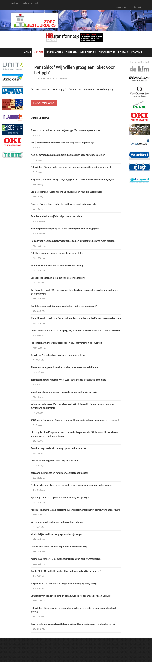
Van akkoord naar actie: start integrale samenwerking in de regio (64, 391)
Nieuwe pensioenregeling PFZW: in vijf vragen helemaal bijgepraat (65, 228)
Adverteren (121, 7)
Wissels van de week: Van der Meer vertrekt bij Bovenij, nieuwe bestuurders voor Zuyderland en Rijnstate (73, 406)
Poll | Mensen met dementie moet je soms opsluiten (57, 253)
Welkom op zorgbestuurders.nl (24, 3)
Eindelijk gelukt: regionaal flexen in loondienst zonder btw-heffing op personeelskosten (76, 318)
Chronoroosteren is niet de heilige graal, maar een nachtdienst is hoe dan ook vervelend (76, 330)
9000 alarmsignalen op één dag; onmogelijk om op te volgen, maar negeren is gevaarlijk (76, 420)
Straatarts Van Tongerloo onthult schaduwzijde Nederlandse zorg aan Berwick (71, 595)
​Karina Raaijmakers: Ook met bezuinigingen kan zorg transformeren (66, 558)
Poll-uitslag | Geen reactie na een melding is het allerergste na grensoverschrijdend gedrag (73, 610)
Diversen (71, 52)
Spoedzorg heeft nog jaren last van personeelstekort (58, 277)
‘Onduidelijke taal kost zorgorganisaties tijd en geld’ (57, 534)
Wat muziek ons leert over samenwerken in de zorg (57, 265)
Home (27, 52)
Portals (123, 52)
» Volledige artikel (44, 103)
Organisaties (107, 52)
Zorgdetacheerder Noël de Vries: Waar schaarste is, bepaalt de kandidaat (68, 379)
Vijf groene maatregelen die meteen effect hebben (57, 522)
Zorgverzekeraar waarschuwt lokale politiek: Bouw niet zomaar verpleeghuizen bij (73, 623)
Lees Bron (63, 78)
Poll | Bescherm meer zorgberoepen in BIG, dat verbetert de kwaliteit (66, 342)
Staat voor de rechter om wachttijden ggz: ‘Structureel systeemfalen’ (66, 130)
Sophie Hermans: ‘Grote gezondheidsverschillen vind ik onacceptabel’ (66, 191)
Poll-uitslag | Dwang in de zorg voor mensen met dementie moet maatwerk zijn (71, 167)
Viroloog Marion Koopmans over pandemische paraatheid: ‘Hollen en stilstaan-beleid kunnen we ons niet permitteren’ (75, 434)
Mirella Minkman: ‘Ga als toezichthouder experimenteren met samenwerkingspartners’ (75, 509)
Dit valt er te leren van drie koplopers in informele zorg (59, 546)
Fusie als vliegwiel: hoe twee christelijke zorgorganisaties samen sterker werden (72, 485)
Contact (137, 7)
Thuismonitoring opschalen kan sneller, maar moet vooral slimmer (65, 367)
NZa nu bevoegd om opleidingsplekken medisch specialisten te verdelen (68, 154)
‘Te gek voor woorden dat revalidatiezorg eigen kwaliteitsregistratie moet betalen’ (73, 240)
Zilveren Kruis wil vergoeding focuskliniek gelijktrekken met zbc (64, 204)
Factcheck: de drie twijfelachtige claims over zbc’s (56, 216)
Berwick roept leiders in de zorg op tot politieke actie (58, 448)
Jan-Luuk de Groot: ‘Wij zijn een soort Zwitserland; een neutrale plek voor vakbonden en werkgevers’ (75, 292)
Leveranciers (54, 52)
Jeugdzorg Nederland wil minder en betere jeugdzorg (58, 355)
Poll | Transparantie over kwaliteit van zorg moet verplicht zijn (62, 142)
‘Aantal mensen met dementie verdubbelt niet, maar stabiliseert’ (64, 305)
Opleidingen (88, 52)
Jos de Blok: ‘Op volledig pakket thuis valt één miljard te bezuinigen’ (66, 571)
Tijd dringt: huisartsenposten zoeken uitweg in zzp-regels (60, 497)
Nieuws (38, 52)
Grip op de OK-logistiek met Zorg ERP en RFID (55, 460)
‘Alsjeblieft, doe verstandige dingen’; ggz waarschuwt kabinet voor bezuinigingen (72, 179)
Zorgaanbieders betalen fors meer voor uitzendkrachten (59, 472)
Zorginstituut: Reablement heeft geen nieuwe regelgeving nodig (64, 583)
